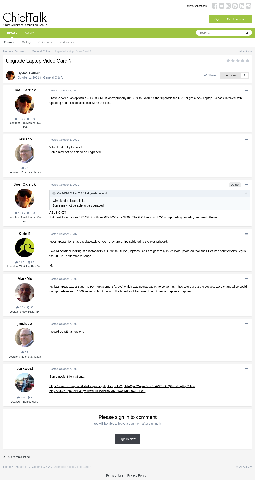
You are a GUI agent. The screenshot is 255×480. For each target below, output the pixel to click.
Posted (64, 90)
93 (31, 262)
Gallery (26, 42)
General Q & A (53, 77)
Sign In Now (127, 439)
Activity (29, 32)
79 (24, 168)
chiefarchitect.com (197, 6)
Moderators (66, 42)
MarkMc (24, 278)
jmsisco (24, 139)
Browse (12, 34)
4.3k (20, 307)
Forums (9, 42)
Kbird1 (24, 234)
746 (21, 397)
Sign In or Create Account (230, 19)
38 (30, 307)
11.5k (20, 262)
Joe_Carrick (31, 73)
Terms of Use (114, 475)
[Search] (219, 33)
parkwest (24, 368)
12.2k (20, 118)
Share (210, 75)
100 (31, 118)
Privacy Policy (136, 475)
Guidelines (45, 42)
